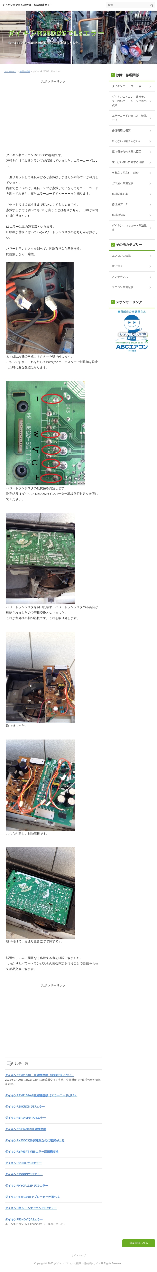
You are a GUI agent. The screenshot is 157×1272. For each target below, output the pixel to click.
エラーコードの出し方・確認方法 (129, 117)
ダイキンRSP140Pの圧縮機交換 (25, 1129)
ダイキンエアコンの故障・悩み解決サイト (27, 5)
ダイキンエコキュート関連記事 (129, 227)
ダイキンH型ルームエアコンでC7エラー (31, 1208)
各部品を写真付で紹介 (125, 172)
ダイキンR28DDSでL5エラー (56, 33)
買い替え (117, 266)
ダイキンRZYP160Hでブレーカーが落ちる (32, 1196)
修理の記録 (25, 71)
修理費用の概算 (121, 130)
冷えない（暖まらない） (126, 141)
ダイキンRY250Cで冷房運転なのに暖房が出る (34, 1140)
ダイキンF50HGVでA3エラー (24, 1219)
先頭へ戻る (141, 1242)
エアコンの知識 (121, 255)
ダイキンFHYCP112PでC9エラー (26, 1185)
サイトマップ (78, 1255)
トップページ (10, 71)
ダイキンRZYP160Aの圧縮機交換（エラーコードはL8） (41, 1095)
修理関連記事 (120, 193)
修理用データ (120, 204)
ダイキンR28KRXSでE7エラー (25, 1106)
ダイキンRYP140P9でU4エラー (25, 1117)
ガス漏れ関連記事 (122, 183)
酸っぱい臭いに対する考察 (128, 162)
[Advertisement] (53, 112)
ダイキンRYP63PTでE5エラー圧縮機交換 (31, 1151)
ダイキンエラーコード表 (126, 86)
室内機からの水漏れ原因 (126, 151)
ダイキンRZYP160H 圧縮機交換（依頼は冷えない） (39, 1075)
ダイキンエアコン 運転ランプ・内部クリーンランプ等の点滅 (129, 101)
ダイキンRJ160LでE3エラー (23, 1163)
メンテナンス (120, 276)
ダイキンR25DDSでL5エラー (24, 1174)
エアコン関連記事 (122, 287)
